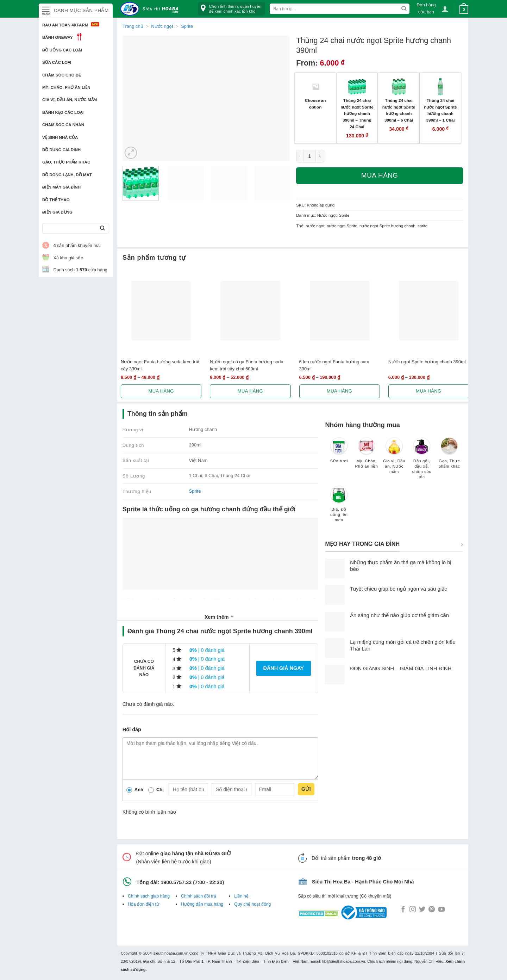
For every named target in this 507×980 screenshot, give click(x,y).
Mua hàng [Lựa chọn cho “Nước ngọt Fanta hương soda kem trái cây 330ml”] (161, 391)
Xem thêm (219, 617)
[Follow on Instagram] (412, 909)
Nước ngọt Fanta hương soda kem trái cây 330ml (160, 365)
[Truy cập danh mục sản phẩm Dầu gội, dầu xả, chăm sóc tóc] (422, 461)
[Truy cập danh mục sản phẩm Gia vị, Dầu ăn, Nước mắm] (394, 458)
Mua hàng (379, 175)
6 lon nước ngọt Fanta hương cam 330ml (334, 365)
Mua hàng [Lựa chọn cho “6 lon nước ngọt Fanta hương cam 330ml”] (339, 391)
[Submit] (102, 228)
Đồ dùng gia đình (61, 150)
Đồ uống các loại (62, 50)
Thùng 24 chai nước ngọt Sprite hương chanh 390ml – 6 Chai (398, 110)
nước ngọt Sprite (342, 226)
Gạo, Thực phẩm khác (66, 162)
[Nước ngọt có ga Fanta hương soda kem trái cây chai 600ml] (250, 310)
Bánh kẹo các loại (62, 112)
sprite (422, 226)
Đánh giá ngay (283, 668)
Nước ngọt (162, 26)
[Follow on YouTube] (441, 909)
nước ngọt (315, 226)
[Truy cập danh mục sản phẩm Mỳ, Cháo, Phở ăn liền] (366, 456)
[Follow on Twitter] (422, 909)
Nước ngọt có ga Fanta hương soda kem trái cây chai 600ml (246, 365)
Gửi (306, 789)
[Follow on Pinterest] (431, 909)
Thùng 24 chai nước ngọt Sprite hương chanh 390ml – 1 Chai (440, 110)
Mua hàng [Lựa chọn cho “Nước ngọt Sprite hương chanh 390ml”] (428, 391)
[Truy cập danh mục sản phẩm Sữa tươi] (339, 453)
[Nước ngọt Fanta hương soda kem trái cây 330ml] (161, 310)
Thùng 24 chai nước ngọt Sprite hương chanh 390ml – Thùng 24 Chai (356, 113)
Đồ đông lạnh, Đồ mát (67, 175)
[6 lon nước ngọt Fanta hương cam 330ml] (339, 310)
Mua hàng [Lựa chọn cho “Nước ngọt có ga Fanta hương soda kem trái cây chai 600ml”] (250, 391)
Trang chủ (133, 26)
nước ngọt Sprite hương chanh (387, 226)
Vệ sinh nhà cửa (60, 137)
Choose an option (315, 103)
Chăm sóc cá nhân (63, 125)
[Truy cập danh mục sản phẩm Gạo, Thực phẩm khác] (449, 456)
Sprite (187, 26)
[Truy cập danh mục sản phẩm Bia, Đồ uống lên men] (339, 507)
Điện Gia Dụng (57, 212)
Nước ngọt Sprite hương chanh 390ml (427, 361)
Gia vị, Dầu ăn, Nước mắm (69, 100)
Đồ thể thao (56, 200)
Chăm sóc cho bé (61, 75)
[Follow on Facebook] (403, 909)
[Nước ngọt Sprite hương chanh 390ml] (428, 310)
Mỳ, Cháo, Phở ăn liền (66, 87)
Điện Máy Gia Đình (61, 187)
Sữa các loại (56, 62)
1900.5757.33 (176, 882)
